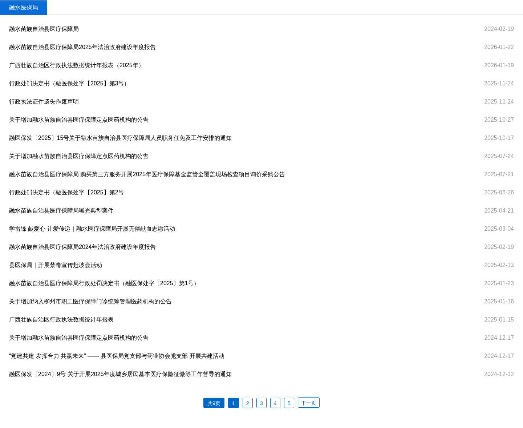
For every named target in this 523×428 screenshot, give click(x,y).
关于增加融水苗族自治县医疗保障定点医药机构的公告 (79, 120)
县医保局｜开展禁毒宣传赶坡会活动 (55, 265)
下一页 (308, 403)
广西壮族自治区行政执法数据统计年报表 (61, 319)
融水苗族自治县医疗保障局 (44, 29)
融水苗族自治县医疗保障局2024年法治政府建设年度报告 (82, 247)
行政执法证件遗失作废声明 (44, 101)
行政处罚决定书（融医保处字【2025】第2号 (66, 192)
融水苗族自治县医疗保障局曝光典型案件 (61, 210)
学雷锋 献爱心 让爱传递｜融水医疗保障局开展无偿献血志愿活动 (92, 229)
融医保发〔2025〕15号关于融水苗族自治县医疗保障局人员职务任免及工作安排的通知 (120, 138)
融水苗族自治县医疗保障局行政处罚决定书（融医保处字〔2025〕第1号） (104, 283)
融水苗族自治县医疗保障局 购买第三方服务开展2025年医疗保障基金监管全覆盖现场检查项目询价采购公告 (147, 174)
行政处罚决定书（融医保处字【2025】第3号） (69, 83)
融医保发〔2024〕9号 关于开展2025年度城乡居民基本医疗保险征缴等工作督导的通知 (120, 374)
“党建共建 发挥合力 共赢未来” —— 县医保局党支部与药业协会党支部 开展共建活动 (116, 356)
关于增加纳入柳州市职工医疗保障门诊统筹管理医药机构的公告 (90, 301)
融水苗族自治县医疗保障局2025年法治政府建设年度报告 (82, 47)
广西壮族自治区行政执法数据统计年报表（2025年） (76, 65)
